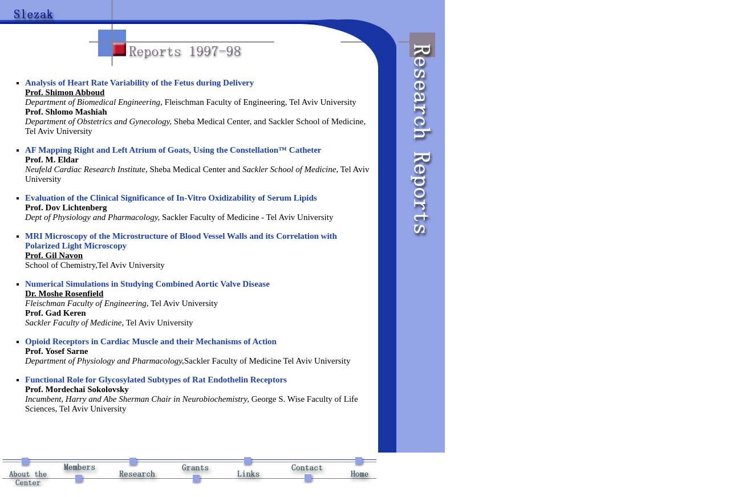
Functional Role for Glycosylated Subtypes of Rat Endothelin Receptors (156, 379)
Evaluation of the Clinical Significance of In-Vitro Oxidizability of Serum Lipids (171, 197)
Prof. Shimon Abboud (64, 92)
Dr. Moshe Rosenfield (64, 293)
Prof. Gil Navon (54, 255)
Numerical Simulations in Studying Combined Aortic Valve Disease (147, 283)
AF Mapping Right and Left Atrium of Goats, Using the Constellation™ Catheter (173, 149)
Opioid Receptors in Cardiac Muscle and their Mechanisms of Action (151, 341)
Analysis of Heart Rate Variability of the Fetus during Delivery (139, 82)
